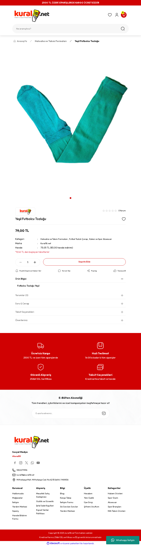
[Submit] (104, 413)
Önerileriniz (21, 320)
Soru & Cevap (22, 303)
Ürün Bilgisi (20, 279)
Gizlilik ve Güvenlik (45, 501)
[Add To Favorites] (124, 219)
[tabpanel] (70, 120)
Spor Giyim (113, 498)
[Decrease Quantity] (20, 262)
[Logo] (58, 15)
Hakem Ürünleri (115, 494)
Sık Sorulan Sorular (69, 507)
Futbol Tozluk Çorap (80, 239)
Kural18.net (46, 243)
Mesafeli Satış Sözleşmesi (42, 495)
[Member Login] (117, 14)
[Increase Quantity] (34, 262)
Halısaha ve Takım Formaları (54, 239)
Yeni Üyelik (89, 498)
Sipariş (15, 511)
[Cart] (124, 15)
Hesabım (88, 494)
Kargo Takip (65, 498)
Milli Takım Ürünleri (116, 511)
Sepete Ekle (84, 261)
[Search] (70, 28)
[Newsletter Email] (71, 413)
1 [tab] (70, 198)
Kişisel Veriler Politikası (42, 512)
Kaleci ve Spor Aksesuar (104, 239)
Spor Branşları (114, 507)
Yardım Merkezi (19, 507)
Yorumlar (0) (21, 295)
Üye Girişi (88, 502)
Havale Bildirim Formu (19, 517)
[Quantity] (27, 262)
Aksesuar (112, 502)
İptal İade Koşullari (45, 506)
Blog (62, 494)
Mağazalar (17, 498)
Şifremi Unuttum (91, 507)
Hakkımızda (18, 494)
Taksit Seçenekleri (24, 312)
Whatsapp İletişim (123, 540)
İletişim (15, 502)
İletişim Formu (66, 502)
